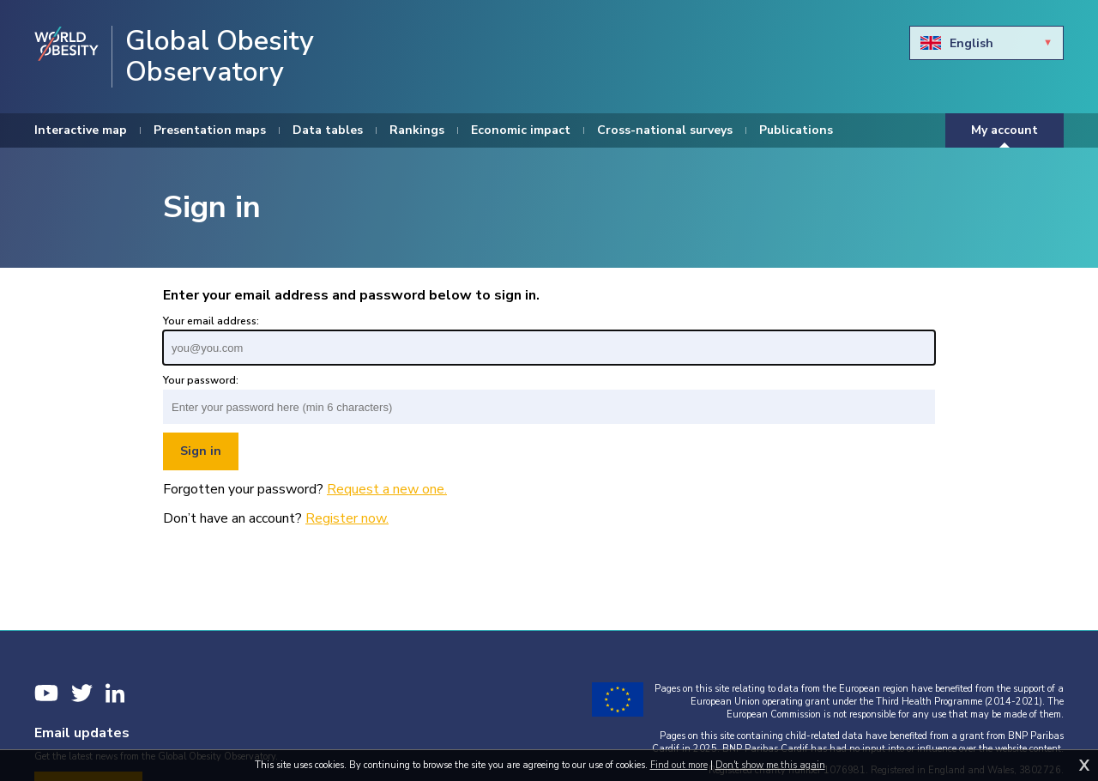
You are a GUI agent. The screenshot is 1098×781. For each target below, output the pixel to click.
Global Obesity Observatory (219, 57)
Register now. (347, 518)
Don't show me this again (770, 765)
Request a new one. (387, 489)
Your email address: (211, 321)
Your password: (200, 380)
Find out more (679, 765)
